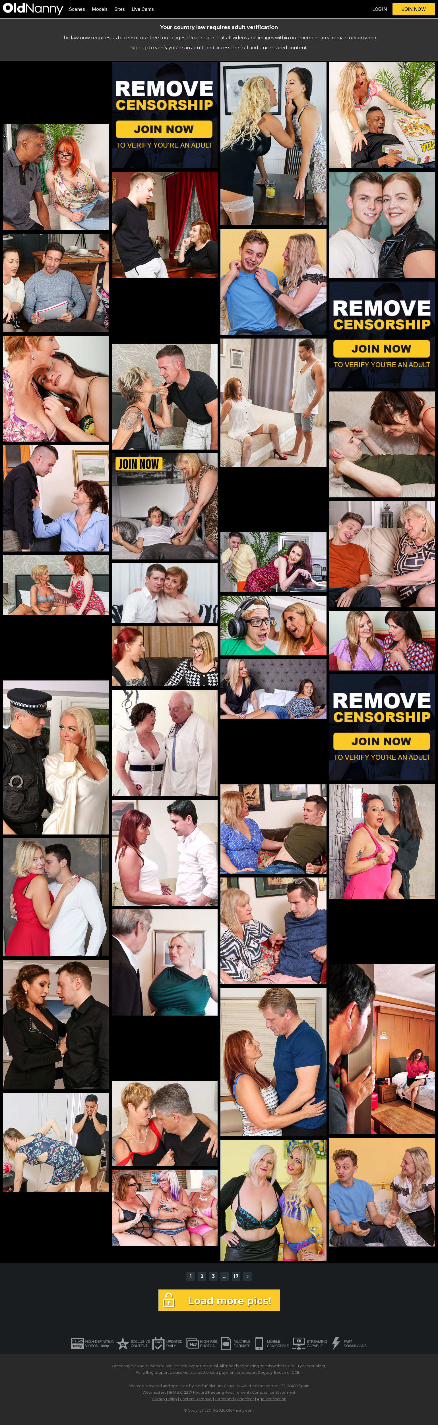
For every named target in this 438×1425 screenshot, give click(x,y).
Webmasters (154, 1392)
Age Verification (271, 1399)
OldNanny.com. (240, 1410)
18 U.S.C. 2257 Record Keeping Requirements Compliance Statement (232, 1392)
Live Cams (143, 9)
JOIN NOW (414, 9)
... (224, 1276)
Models (100, 9)
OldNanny (121, 1366)
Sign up (139, 47)
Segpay (265, 1372)
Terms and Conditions (234, 1399)
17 (236, 1276)
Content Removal (196, 1399)
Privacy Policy (164, 1399)
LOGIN (379, 9)
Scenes (77, 9)
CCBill (297, 1372)
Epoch (280, 1372)
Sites (119, 9)
